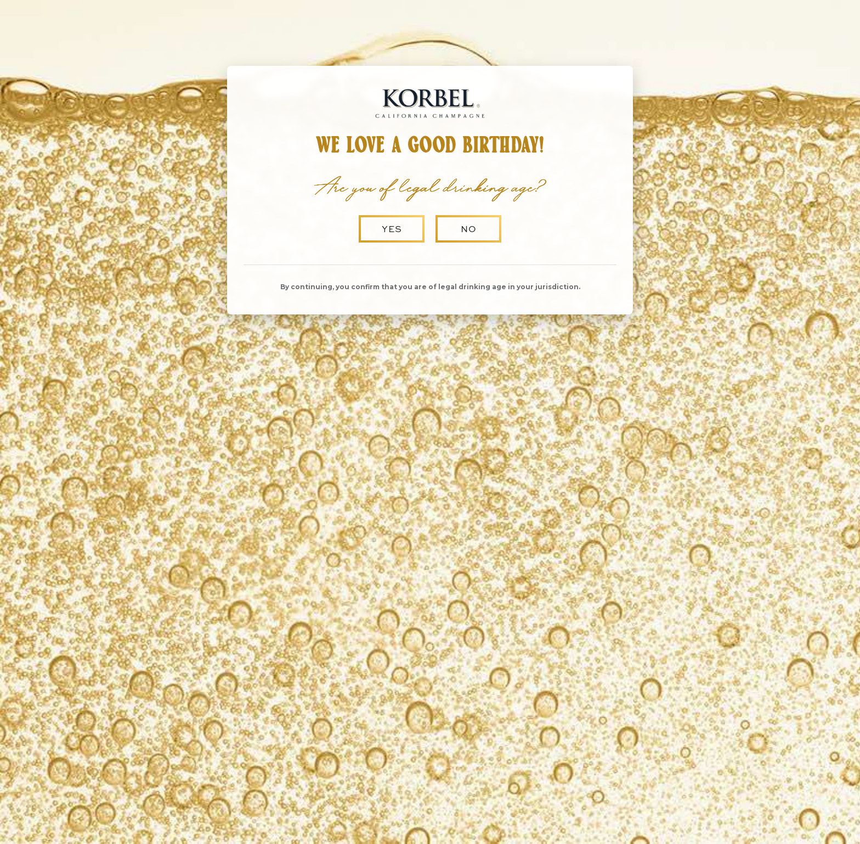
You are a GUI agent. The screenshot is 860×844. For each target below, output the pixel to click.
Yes (392, 228)
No (469, 228)
